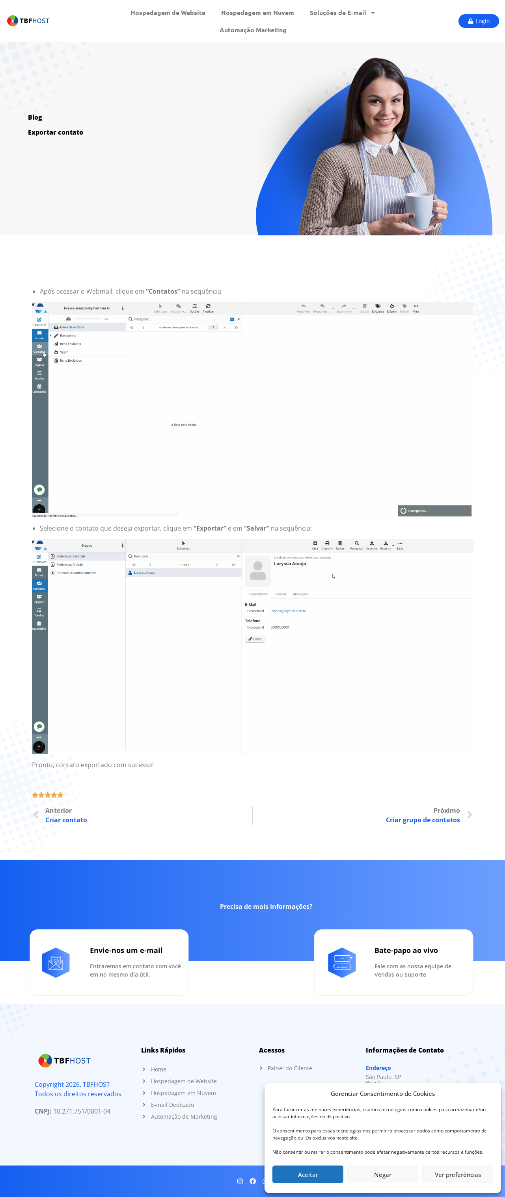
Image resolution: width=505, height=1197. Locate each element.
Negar (382, 1174)
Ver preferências (458, 1174)
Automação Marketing (253, 30)
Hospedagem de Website (167, 12)
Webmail (99, 291)
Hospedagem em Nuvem (257, 12)
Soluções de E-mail (343, 13)
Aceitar (308, 1174)
